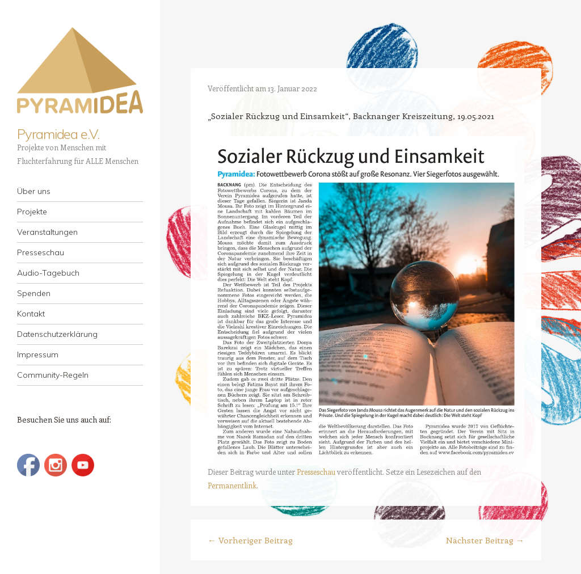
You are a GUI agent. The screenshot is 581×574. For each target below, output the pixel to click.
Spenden (33, 293)
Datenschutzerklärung (57, 334)
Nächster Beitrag (485, 540)
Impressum (37, 354)
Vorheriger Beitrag (250, 540)
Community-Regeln (53, 375)
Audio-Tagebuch (48, 273)
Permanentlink (232, 485)
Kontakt (31, 314)
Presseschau (40, 252)
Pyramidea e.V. (58, 133)
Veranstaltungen (47, 232)
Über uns (33, 191)
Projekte (32, 211)
